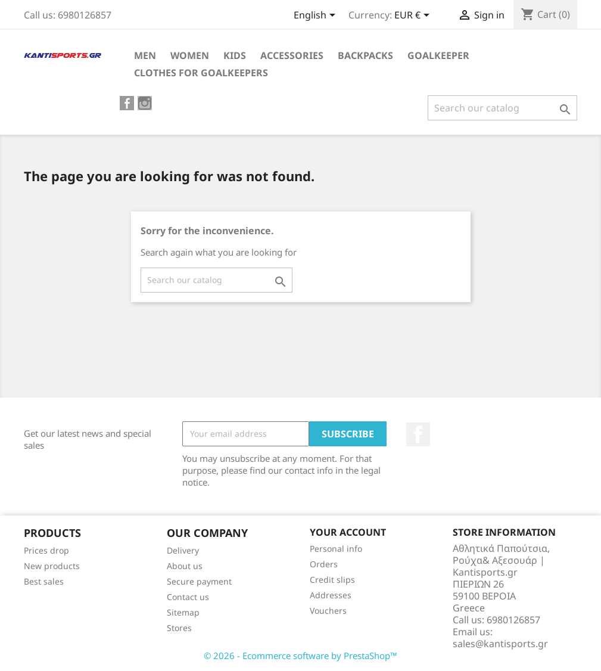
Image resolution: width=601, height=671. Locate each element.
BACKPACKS (365, 55)
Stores (179, 627)
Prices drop (46, 550)
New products (52, 565)
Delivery (183, 550)
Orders (324, 564)
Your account (348, 532)
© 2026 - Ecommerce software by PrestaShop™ (300, 655)
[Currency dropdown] (414, 16)
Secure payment (199, 581)
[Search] (502, 107)
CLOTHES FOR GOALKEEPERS (201, 72)
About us (185, 565)
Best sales (44, 581)
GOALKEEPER (438, 55)
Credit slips (332, 579)
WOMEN (189, 55)
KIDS (234, 55)
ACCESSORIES (291, 55)
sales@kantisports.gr (500, 643)
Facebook (418, 434)
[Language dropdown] (317, 16)
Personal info (336, 548)
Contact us (188, 596)
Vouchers (328, 610)
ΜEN (145, 55)
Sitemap (183, 612)
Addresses (330, 595)
